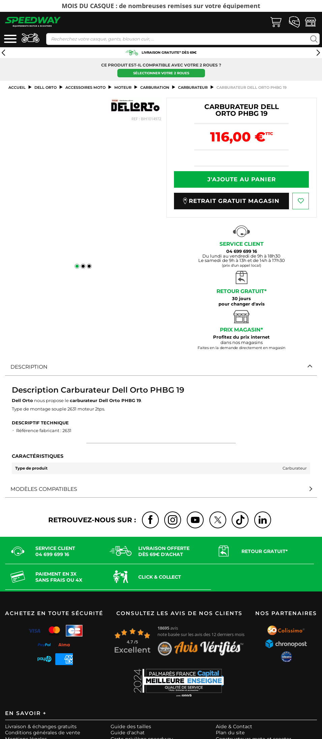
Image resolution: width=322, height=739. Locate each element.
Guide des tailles (131, 726)
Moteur (122, 87)
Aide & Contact (234, 726)
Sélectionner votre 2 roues (161, 73)
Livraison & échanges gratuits (41, 726)
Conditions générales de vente (42, 733)
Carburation (154, 87)
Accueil (17, 87)
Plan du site (230, 733)
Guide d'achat (128, 733)
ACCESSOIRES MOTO (85, 87)
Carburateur (193, 87)
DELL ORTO (45, 87)
